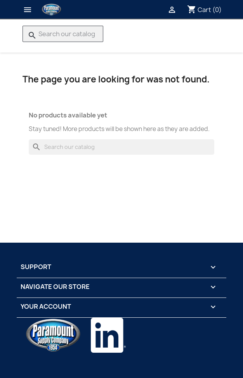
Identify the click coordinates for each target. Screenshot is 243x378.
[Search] (63, 34)
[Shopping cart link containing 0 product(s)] (204, 9)
